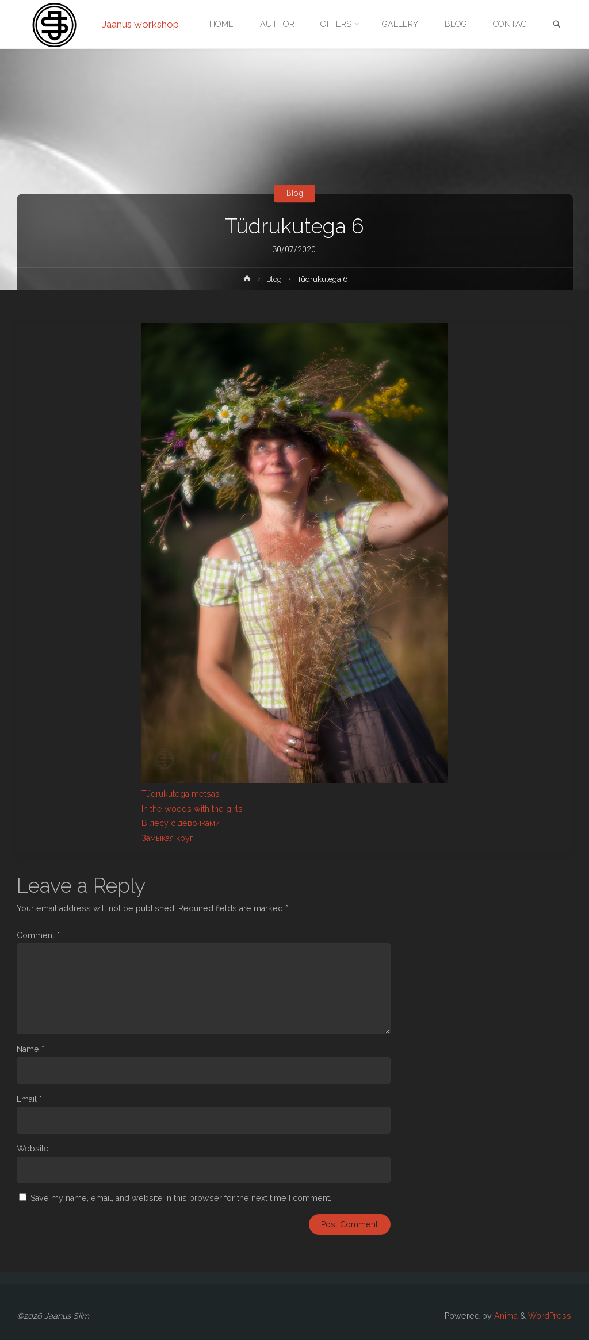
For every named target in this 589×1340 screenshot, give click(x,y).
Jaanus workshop (140, 24)
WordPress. (550, 1315)
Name (30, 1049)
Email (29, 1099)
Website (33, 1148)
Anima (505, 1315)
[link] (556, 25)
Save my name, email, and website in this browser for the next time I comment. (180, 1198)
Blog (294, 193)
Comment (38, 935)
